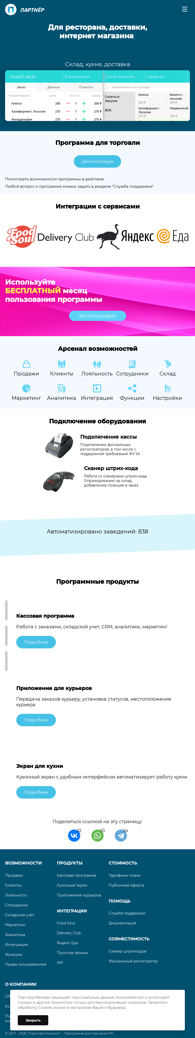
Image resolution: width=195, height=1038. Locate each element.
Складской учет (19, 915)
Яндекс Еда (67, 943)
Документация (122, 923)
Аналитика (15, 934)
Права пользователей (25, 964)
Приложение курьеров (79, 895)
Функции (13, 954)
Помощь (119, 901)
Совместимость (129, 939)
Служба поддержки (127, 913)
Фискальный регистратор (133, 961)
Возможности (23, 863)
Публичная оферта (126, 885)
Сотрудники (16, 905)
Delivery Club (69, 933)
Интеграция (16, 944)
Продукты (70, 863)
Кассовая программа (76, 875)
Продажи (14, 875)
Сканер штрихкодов (128, 951)
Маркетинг (15, 925)
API (60, 962)
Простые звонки (72, 952)
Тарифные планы (125, 875)
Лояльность (16, 895)
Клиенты (13, 885)
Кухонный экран (72, 885)
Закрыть (33, 1020)
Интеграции (72, 911)
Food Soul (66, 923)
